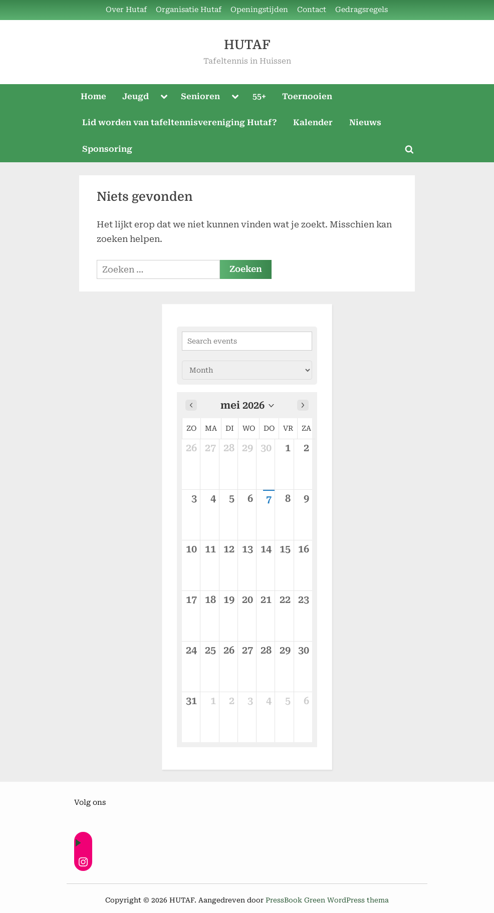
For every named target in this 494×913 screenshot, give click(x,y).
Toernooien (307, 96)
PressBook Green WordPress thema (327, 900)
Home (93, 96)
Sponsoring (107, 149)
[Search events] (247, 341)
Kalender (313, 122)
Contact (311, 10)
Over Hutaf (126, 10)
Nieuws (365, 122)
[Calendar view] (247, 370)
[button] (247, 405)
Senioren (200, 96)
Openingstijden (259, 10)
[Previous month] (191, 405)
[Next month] (303, 405)
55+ (259, 96)
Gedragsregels (361, 10)
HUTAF (247, 45)
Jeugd (135, 96)
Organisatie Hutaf (188, 10)
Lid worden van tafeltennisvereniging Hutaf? (179, 122)
